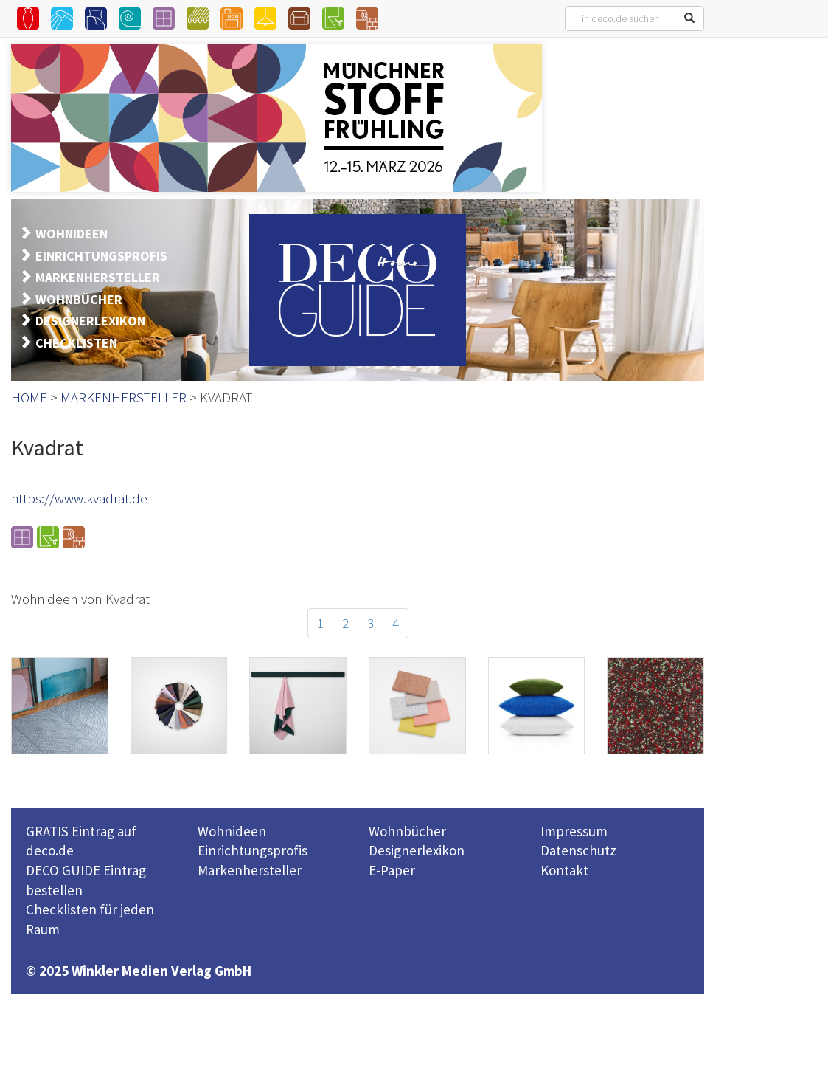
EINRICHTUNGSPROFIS (101, 255)
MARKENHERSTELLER (97, 277)
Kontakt (564, 870)
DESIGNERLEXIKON (90, 320)
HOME (29, 397)
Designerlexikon (417, 850)
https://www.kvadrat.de (79, 498)
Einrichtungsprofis (252, 850)
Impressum (574, 831)
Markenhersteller (250, 870)
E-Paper (392, 870)
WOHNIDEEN (71, 233)
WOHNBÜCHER (78, 299)
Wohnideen (232, 831)
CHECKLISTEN (76, 342)
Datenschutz (578, 850)
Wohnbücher (407, 831)
